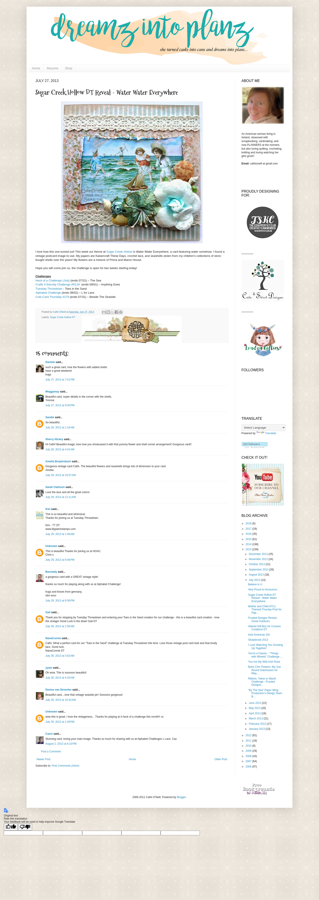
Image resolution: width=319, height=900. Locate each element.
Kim (48, 509)
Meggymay (52, 391)
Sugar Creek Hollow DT (62, 317)
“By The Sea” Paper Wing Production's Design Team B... (265, 693)
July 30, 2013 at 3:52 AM (59, 655)
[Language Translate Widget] (263, 427)
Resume (52, 68)
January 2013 (257, 728)
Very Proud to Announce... (263, 589)
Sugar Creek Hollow (119, 251)
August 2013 (257, 574)
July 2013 (255, 580)
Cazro (49, 733)
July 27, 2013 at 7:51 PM (59, 379)
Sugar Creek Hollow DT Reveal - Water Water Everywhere (262, 598)
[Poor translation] (25, 827)
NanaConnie (53, 638)
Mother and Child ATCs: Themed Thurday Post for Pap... (265, 609)
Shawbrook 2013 (258, 639)
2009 (249, 750)
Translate (266, 433)
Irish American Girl (259, 634)
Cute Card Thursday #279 (52, 297)
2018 (249, 523)
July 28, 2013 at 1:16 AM (59, 427)
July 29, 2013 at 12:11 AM (60, 497)
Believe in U (255, 584)
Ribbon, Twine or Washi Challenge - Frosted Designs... (262, 682)
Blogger (181, 797)
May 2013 (255, 708)
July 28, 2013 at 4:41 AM (59, 449)
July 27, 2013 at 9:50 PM (59, 405)
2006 (249, 766)
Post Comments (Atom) (65, 765)
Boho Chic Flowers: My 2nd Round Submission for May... (264, 670)
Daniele (50, 362)
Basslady (51, 571)
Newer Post (43, 759)
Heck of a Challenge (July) (52, 280)
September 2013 (259, 569)
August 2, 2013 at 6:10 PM (60, 743)
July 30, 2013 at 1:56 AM (59, 626)
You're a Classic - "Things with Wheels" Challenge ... (265, 655)
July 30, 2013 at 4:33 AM (59, 677)
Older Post (220, 759)
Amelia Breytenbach (58, 461)
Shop (68, 68)
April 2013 (255, 713)
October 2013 (257, 564)
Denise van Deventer (58, 689)
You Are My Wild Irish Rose (264, 661)
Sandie (49, 417)
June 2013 (255, 703)
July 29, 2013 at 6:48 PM (59, 559)
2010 (249, 745)
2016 (249, 533)
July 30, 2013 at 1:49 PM (59, 721)
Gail (48, 612)
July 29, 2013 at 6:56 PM (59, 600)
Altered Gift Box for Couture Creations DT (264, 628)
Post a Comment (51, 751)
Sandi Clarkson (55, 487)
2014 (249, 544)
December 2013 (258, 554)
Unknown (51, 546)
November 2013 (258, 559)
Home (36, 68)
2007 (249, 761)
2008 (249, 756)
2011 (249, 740)
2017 (249, 528)
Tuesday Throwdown (48, 288)
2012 (249, 735)
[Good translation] (11, 827)
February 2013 (258, 723)
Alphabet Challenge (48, 292)
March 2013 (256, 718)
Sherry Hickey (54, 439)
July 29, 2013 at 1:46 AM (59, 534)
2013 (249, 549)
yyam (48, 667)
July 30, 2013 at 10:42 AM (60, 699)
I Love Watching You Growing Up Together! (265, 646)
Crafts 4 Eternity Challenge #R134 (58, 284)
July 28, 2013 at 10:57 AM (60, 475)
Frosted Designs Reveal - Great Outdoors (263, 619)
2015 (249, 539)
